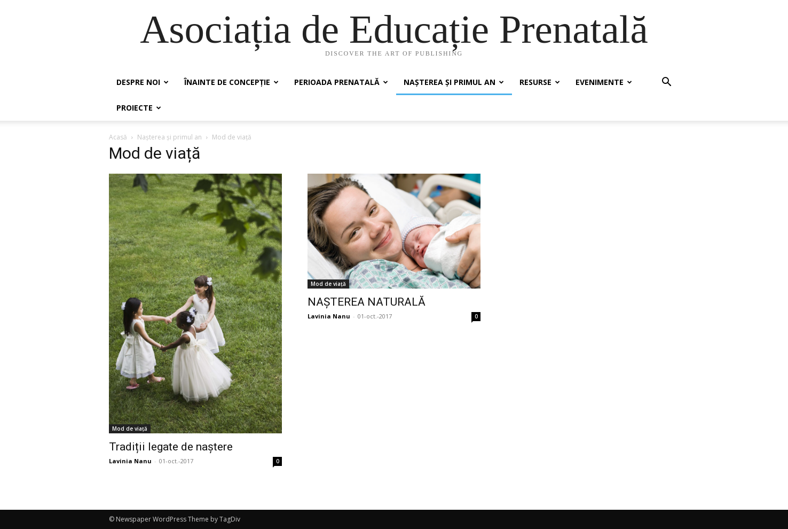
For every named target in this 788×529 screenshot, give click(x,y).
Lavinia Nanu (130, 461)
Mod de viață (129, 428)
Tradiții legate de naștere (172, 446)
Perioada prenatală (341, 82)
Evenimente (604, 82)
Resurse (539, 82)
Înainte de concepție (231, 82)
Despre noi (142, 82)
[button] (666, 83)
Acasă (118, 137)
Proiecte (138, 108)
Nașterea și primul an (454, 82)
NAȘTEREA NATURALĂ (366, 301)
